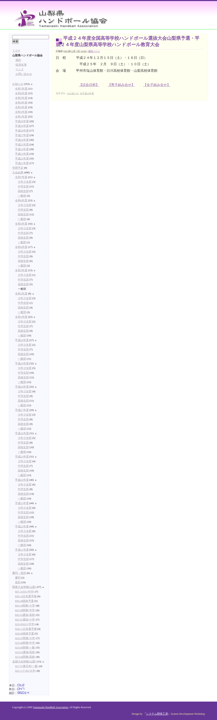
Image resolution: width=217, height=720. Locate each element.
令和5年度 (21, 98)
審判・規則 (19, 573)
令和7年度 (21, 88)
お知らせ (17, 84)
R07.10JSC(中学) (24, 591)
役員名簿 (20, 64)
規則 (18, 582)
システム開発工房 (157, 713)
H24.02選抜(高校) (25, 652)
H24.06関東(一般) (25, 647)
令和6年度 (21, 93)
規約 (18, 60)
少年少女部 (25, 181)
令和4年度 (21, 102)
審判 (18, 577)
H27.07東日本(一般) (26, 666)
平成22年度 (22, 158)
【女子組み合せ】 (156, 85)
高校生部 (23, 191)
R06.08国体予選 (24, 601)
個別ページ (94, 51)
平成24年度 (22, 149)
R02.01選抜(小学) (25, 619)
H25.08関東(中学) (25, 642)
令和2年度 (21, 112)
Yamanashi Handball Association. (51, 707)
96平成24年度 (87, 93)
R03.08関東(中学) (25, 610)
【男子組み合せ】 (121, 85)
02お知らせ (73, 93)
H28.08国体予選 (24, 633)
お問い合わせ (23, 74)
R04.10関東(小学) (25, 605)
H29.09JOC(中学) (25, 624)
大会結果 (17, 172)
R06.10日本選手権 (25, 596)
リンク (19, 69)
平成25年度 (22, 144)
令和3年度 (21, 107)
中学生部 (23, 186)
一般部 (22, 195)
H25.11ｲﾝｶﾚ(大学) (25, 670)
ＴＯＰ (16, 50)
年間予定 (17, 167)
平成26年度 (22, 139)
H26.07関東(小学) (25, 638)
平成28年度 (22, 130)
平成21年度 (22, 163)
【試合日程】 (89, 85)
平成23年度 (22, 153)
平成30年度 (22, 121)
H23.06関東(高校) (25, 656)
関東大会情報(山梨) (24, 587)
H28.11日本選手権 (26, 628)
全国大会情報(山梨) (24, 661)
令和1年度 (21, 116)
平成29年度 (22, 125)
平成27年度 (22, 135)
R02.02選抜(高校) (25, 615)
